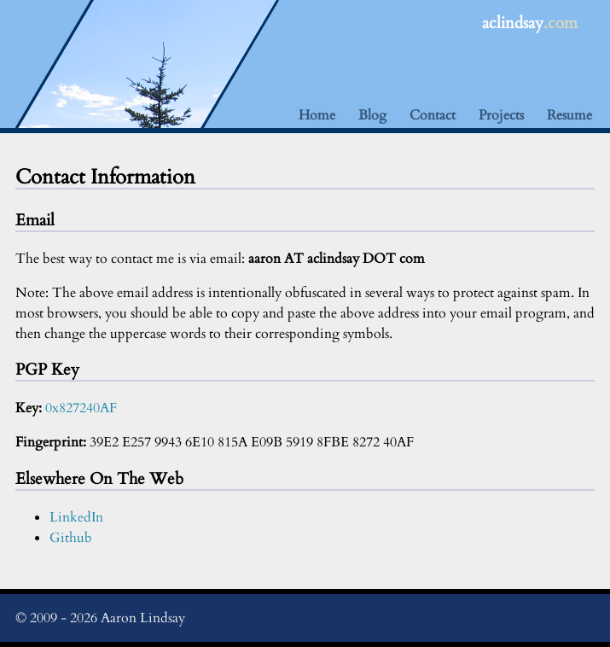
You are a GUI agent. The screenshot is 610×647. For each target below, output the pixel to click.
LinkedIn (76, 517)
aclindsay (530, 23)
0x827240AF (81, 408)
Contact (433, 115)
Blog (372, 115)
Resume (569, 115)
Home (317, 115)
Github (70, 537)
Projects (501, 115)
